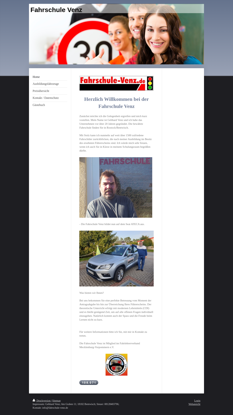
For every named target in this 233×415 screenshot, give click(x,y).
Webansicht (194, 404)
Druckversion (42, 400)
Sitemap (56, 400)
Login (197, 400)
